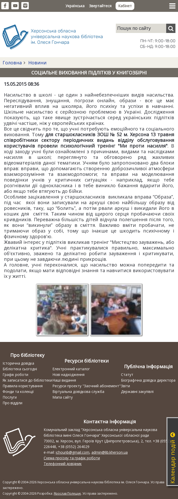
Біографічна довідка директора (148, 380)
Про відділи (12, 402)
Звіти (125, 385)
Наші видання (64, 380)
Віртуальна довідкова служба (78, 391)
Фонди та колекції (18, 391)
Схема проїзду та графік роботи (72, 457)
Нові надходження (68, 374)
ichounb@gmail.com (72, 452)
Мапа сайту (62, 397)
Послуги (10, 397)
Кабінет (125, 5)
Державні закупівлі (137, 391)
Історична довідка (18, 363)
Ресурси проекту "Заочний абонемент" (86, 385)
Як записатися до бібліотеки (27, 380)
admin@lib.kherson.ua (109, 452)
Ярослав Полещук (67, 493)
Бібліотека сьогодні (20, 368)
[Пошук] (170, 28)
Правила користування (23, 385)
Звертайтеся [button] (100, 5)
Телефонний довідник (63, 463)
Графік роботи (15, 374)
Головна (12, 62)
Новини (36, 62)
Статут (127, 374)
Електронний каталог (71, 368)
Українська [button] (75, 5)
